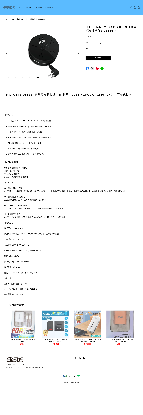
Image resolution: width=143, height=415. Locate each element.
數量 (87, 49)
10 (41, 77)
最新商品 (39, 7)
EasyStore (23, 364)
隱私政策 (71, 382)
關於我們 (29, 7)
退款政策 (77, 382)
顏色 (87, 42)
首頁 (20, 7)
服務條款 (66, 382)
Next (77, 53)
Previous (7, 53)
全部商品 (49, 7)
